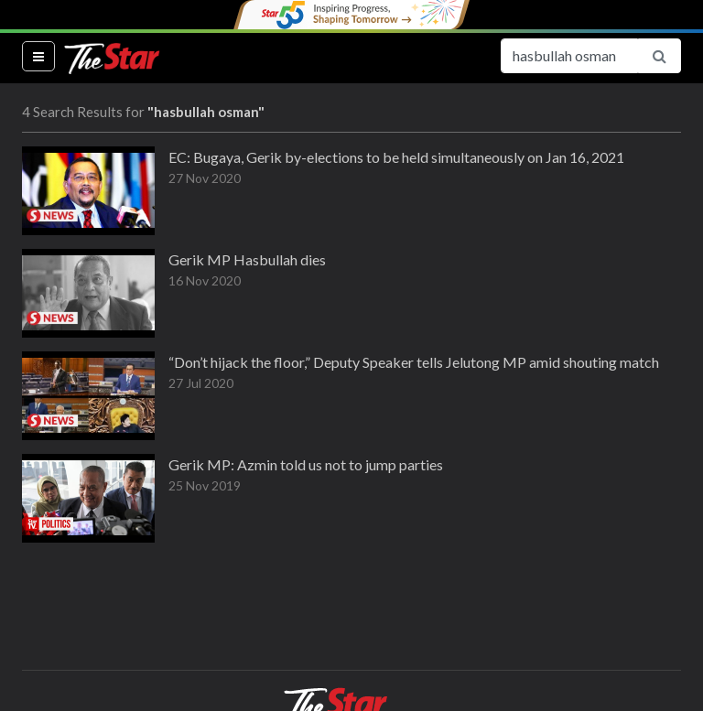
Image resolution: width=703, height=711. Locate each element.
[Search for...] (569, 55)
